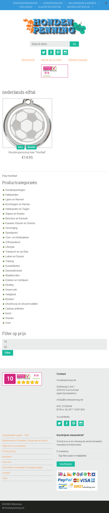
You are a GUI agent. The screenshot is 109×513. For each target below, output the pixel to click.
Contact (6, 473)
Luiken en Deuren (14, 256)
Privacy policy (9, 451)
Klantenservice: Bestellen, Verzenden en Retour (25, 440)
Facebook (51, 52)
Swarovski (11, 289)
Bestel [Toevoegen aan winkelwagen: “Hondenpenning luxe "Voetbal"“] (31, 147)
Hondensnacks (53, 3)
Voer (8, 322)
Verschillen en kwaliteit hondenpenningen (22, 467)
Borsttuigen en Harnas (17, 204)
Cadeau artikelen (14, 308)
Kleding (9, 284)
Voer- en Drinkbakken (17, 237)
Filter (8, 352)
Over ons (6, 462)
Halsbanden (11, 194)
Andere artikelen (78, 6)
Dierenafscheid (13, 270)
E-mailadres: (63, 451)
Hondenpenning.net (54, 25)
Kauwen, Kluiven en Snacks (20, 223)
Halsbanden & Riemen (82, 3)
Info (20, 147)
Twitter (43, 52)
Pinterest (58, 52)
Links (4, 478)
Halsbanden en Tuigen (17, 208)
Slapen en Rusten (49, 6)
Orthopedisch (12, 242)
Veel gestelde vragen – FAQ (15, 435)
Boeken (9, 298)
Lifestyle (10, 246)
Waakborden (12, 275)
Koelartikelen (12, 265)
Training (9, 261)
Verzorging (11, 227)
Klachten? (7, 456)
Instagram (65, 52)
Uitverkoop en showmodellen (21, 303)
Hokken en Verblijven (16, 279)
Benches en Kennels (16, 218)
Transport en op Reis (16, 251)
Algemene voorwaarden (14, 446)
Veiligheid (25, 6)
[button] (106, 3)
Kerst (8, 313)
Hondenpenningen (25, 3)
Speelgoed (11, 232)
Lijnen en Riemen (14, 199)
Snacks (9, 317)
